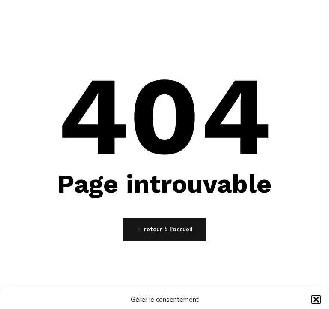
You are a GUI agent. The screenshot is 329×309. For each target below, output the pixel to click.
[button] (316, 299)
